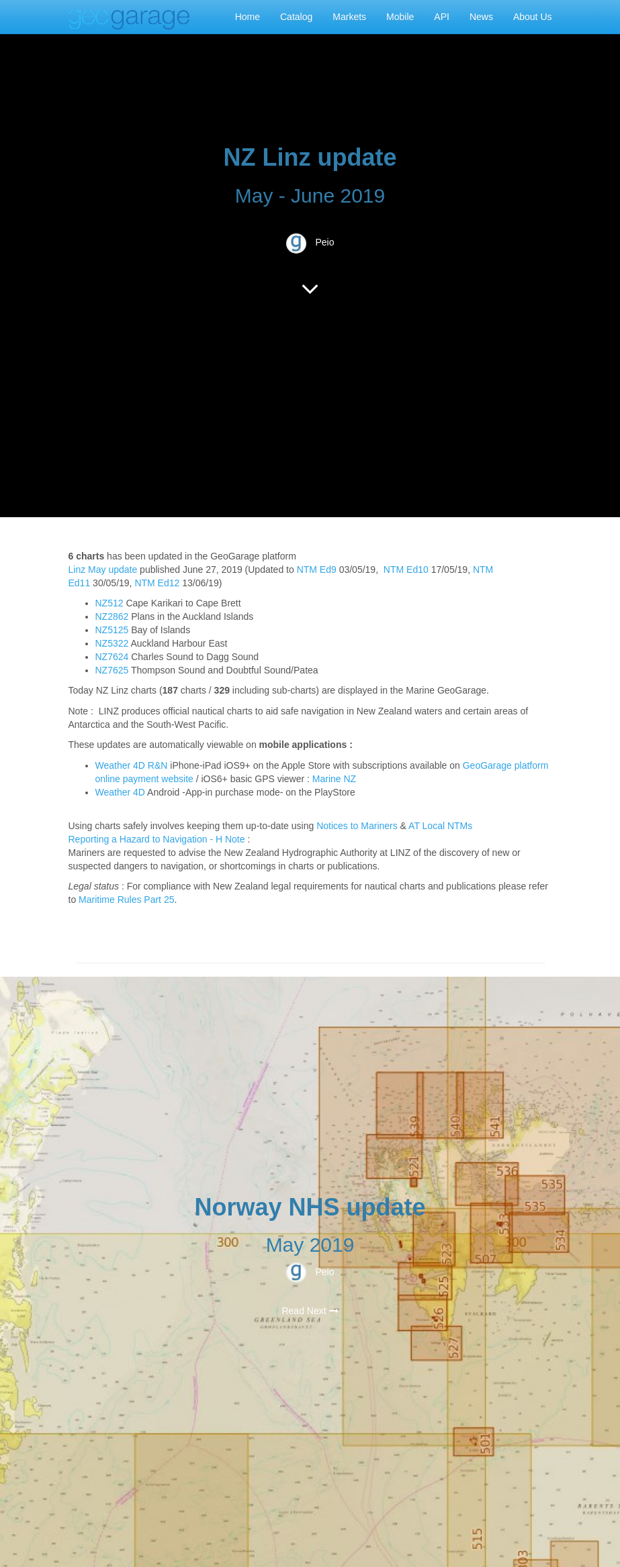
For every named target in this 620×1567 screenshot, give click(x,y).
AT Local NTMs (440, 825)
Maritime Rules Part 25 (126, 899)
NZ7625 (112, 670)
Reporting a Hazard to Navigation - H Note (157, 839)
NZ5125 (112, 630)
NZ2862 (112, 616)
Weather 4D (120, 792)
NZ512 (109, 603)
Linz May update (103, 569)
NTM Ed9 (317, 569)
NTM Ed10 (406, 569)
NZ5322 (112, 643)
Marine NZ (334, 778)
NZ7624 (112, 656)
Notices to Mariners (357, 825)
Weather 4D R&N (131, 765)
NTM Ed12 (156, 583)
